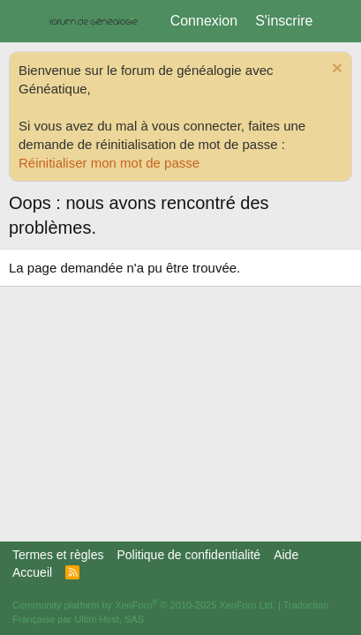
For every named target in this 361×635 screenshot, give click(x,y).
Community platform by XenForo (143, 605)
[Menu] (24, 21)
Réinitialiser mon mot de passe (109, 162)
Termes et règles (57, 555)
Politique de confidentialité (188, 555)
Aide (286, 555)
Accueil (32, 572)
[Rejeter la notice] (334, 70)
